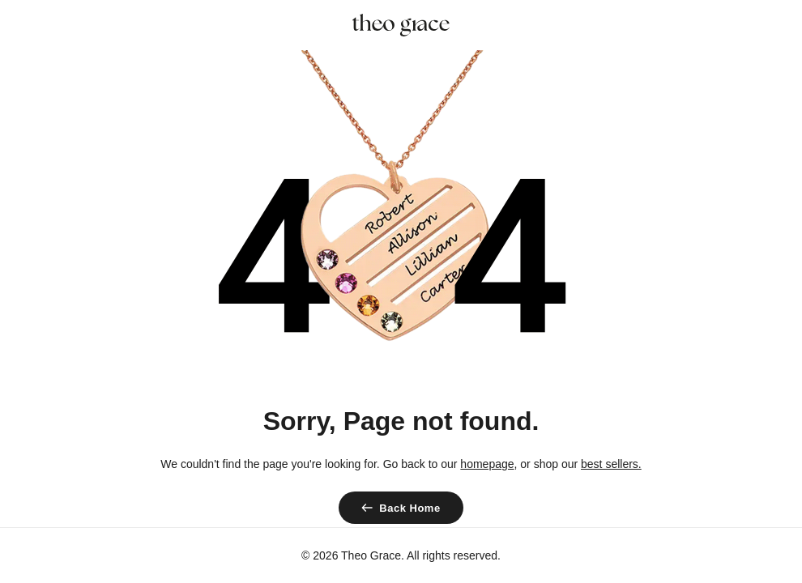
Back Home (409, 508)
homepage (487, 463)
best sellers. (611, 463)
